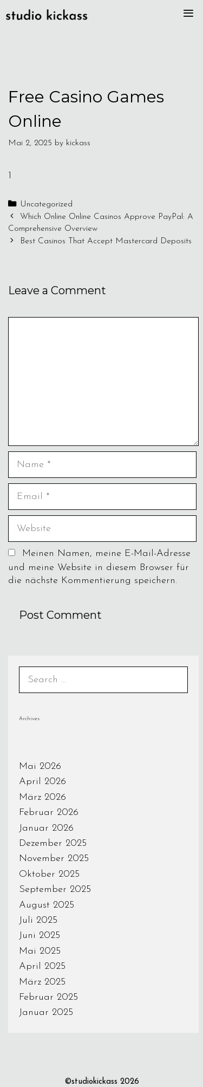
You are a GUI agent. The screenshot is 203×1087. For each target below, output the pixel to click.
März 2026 (42, 797)
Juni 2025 (39, 935)
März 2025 (42, 982)
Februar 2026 (48, 812)
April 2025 (42, 966)
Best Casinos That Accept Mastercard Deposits (106, 241)
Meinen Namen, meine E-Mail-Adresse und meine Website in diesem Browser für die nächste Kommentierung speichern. (99, 566)
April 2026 (42, 782)
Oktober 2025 (49, 874)
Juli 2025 (38, 920)
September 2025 (55, 889)
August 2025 (46, 905)
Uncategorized (46, 204)
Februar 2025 (48, 997)
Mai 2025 (40, 951)
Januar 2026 (46, 828)
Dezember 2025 (53, 843)
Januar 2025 (46, 1012)
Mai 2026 (40, 766)
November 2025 (54, 858)
